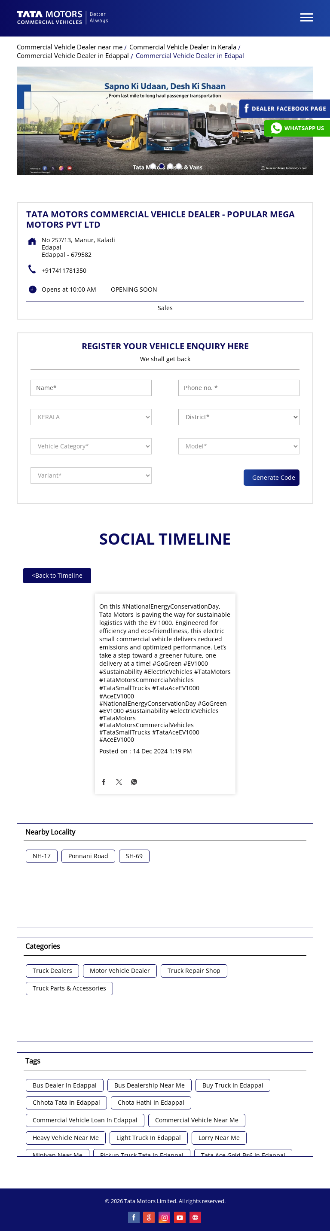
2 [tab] (161, 165)
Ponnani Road (88, 856)
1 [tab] (152, 165)
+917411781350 (64, 270)
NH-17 (42, 856)
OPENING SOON (134, 289)
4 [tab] (178, 165)
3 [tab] (169, 165)
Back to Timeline (57, 575)
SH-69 (134, 856)
